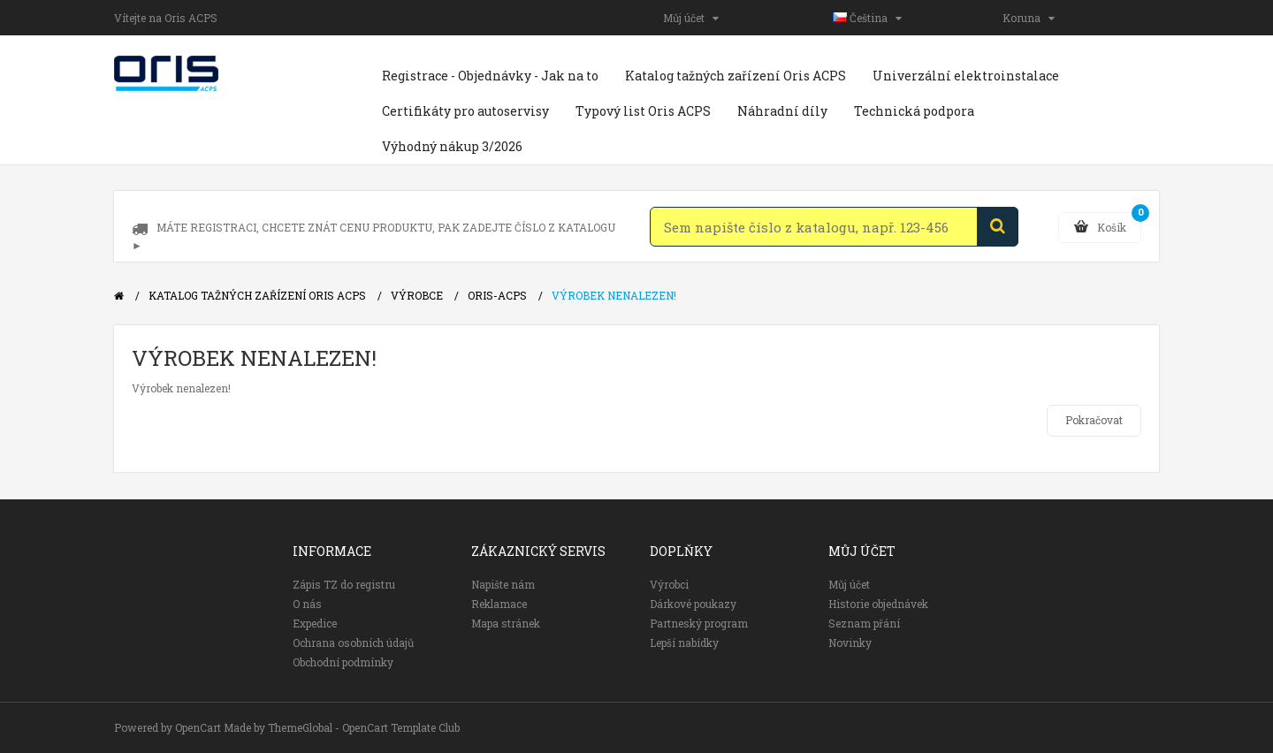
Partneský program (699, 623)
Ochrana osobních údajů (353, 642)
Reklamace (499, 604)
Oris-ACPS (497, 295)
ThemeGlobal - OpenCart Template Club (364, 727)
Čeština (867, 18)
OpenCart (198, 727)
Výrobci (669, 584)
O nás (307, 604)
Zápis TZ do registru (344, 584)
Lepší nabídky (684, 642)
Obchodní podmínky (343, 662)
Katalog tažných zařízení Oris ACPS (257, 295)
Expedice (315, 623)
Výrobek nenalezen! (614, 295)
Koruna (1028, 18)
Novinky (850, 642)
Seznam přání (864, 623)
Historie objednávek (878, 604)
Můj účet (691, 18)
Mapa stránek (505, 623)
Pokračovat (1094, 420)
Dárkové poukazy (693, 604)
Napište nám (503, 584)
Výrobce (417, 295)
